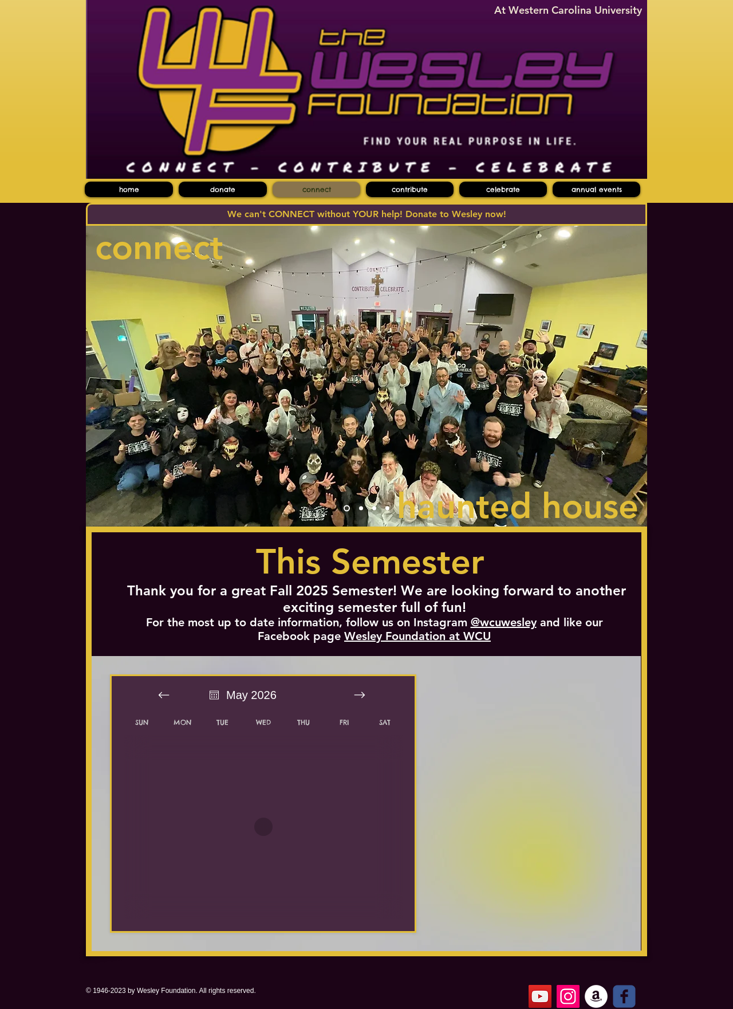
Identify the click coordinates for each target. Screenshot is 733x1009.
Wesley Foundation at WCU (417, 636)
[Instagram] (568, 996)
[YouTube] (540, 996)
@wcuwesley (504, 622)
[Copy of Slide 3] (374, 509)
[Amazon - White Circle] (596, 996)
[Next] (631, 376)
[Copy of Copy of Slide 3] (387, 509)
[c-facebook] (624, 996)
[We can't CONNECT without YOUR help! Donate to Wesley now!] (366, 214)
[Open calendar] (214, 695)
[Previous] (102, 376)
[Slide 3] (347, 508)
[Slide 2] (361, 509)
